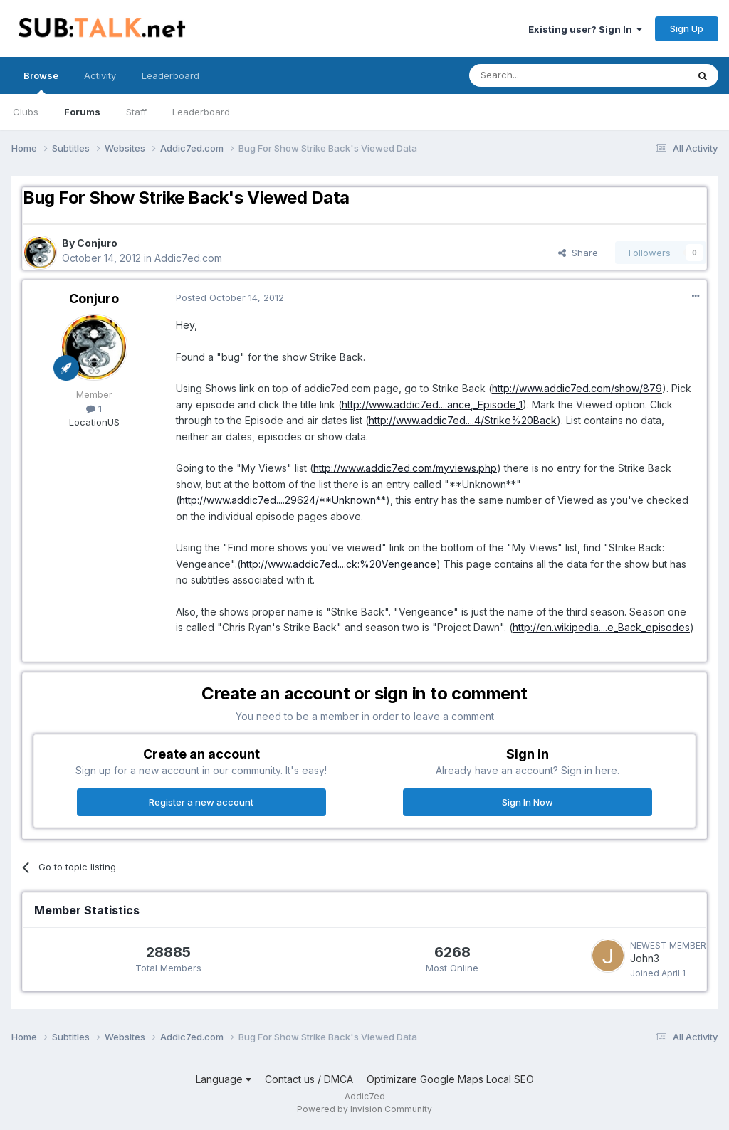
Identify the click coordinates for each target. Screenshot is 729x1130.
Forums (82, 111)
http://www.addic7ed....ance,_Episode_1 (432, 404)
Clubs (25, 111)
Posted (230, 297)
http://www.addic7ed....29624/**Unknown (277, 500)
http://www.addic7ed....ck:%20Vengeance (338, 564)
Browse (40, 82)
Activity (100, 75)
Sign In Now (527, 802)
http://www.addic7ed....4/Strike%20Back (463, 420)
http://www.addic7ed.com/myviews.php (405, 468)
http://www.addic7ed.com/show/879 (577, 388)
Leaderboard (201, 111)
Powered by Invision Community (364, 1109)
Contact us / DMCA (309, 1079)
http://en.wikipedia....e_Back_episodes (601, 627)
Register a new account (201, 802)
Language (223, 1079)
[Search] (541, 75)
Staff (136, 111)
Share (578, 252)
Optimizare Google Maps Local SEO (450, 1079)
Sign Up (686, 28)
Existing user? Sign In (585, 29)
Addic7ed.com (188, 258)
